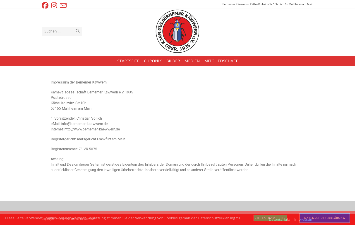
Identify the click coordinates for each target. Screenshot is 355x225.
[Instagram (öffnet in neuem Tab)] (54, 5)
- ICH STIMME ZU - (270, 218)
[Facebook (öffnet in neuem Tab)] (46, 5)
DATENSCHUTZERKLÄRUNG (324, 218)
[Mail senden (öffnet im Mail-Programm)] (63, 5)
